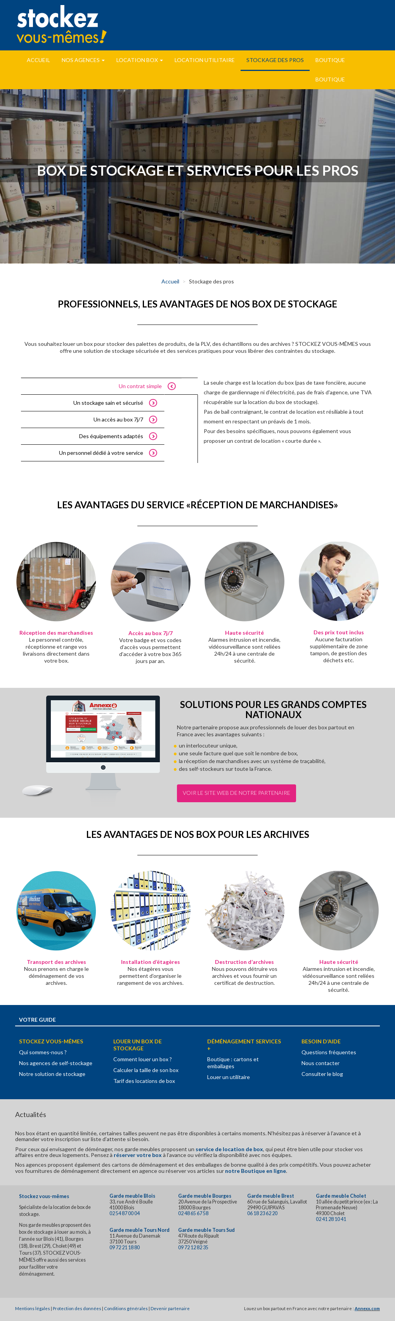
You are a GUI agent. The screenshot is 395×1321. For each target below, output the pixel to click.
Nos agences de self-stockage (55, 1063)
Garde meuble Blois (132, 1196)
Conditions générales (126, 1308)
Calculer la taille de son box (145, 1070)
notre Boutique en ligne (255, 1170)
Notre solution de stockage (52, 1074)
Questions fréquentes (328, 1052)
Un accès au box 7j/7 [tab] (118, 419)
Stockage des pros (275, 60)
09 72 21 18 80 (124, 1247)
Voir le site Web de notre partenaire (236, 792)
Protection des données (77, 1308)
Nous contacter (320, 1063)
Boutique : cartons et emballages (233, 1062)
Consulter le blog (322, 1074)
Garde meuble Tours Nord (139, 1230)
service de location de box (229, 1149)
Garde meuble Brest (270, 1196)
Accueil (38, 60)
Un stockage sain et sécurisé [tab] (108, 402)
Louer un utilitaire (228, 1077)
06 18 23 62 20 (262, 1213)
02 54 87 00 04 (124, 1213)
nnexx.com (369, 1308)
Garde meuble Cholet (341, 1196)
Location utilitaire (205, 60)
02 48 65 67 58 (193, 1213)
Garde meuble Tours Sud (206, 1230)
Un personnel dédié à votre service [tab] (101, 452)
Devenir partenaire (170, 1308)
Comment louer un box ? (142, 1059)
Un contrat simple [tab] (140, 386)
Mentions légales (32, 1308)
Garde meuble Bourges (204, 1196)
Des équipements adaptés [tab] (111, 436)
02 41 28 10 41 (331, 1219)
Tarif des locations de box (144, 1081)
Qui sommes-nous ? (43, 1052)
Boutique (330, 60)
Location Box (139, 60)
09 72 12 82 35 (193, 1247)
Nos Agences (83, 60)
